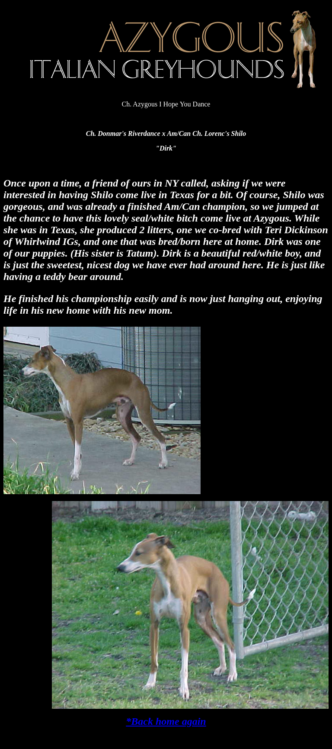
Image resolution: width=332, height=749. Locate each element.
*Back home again (166, 721)
